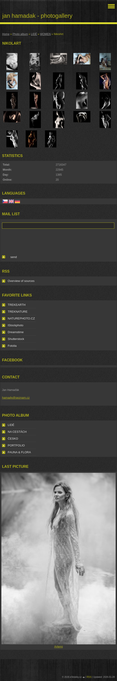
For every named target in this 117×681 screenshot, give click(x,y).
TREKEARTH (17, 304)
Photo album (20, 34)
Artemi (58, 646)
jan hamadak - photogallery (37, 16)
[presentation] (36, 241)
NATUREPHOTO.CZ (21, 318)
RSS (89, 677)
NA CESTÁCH (17, 431)
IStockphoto (15, 325)
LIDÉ (34, 34)
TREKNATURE (17, 311)
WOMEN (45, 34)
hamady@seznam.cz (16, 397)
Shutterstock (16, 339)
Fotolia (12, 345)
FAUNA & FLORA (19, 452)
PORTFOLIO (16, 445)
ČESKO (13, 438)
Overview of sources (21, 281)
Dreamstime (16, 332)
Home (6, 34)
